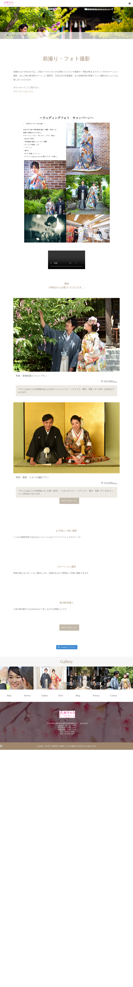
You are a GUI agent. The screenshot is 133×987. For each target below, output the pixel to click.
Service (27, 935)
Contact (113, 935)
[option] (16, 917)
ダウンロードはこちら (23, 91)
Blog (78, 935)
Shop (9, 935)
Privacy (96, 935)
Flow (60, 935)
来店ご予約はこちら (69, 560)
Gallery (44, 935)
